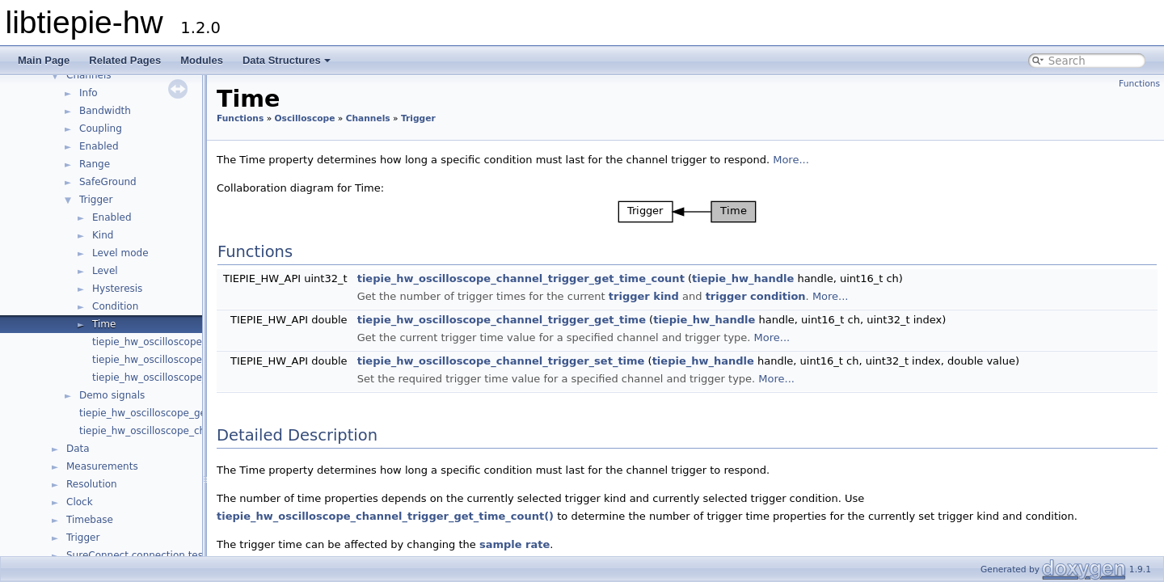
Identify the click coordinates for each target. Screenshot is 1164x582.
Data (78, 448)
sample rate (514, 544)
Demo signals (112, 395)
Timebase (89, 519)
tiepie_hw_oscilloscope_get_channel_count (182, 413)
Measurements (102, 466)
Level (105, 270)
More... (791, 160)
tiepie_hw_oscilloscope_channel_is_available (186, 430)
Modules (201, 60)
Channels (89, 75)
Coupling (100, 128)
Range (94, 164)
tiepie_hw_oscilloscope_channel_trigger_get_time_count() (385, 516)
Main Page (44, 60)
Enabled (99, 146)
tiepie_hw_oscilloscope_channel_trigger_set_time (501, 361)
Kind (102, 235)
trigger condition (756, 296)
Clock (79, 502)
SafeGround (108, 182)
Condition (115, 306)
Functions (1139, 83)
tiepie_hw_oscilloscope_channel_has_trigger (198, 342)
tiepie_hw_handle (743, 278)
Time (104, 324)
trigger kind (644, 296)
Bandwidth (105, 110)
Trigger (95, 199)
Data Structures (286, 60)
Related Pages (125, 60)
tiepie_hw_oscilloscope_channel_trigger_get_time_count (521, 278)
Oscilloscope (305, 118)
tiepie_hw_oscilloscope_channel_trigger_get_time (501, 320)
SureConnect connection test (136, 555)
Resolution (91, 484)
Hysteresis (117, 288)
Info (88, 93)
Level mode (120, 253)
